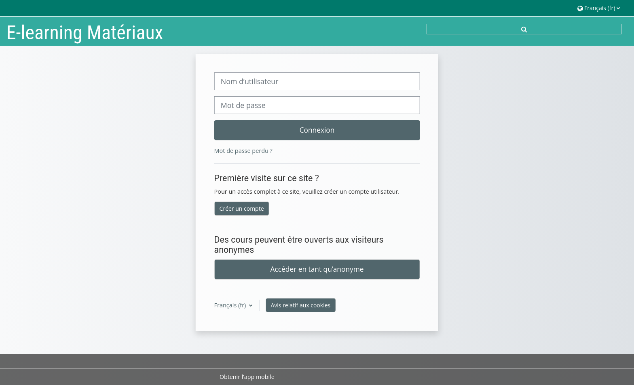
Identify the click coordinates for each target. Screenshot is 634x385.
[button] (598, 8)
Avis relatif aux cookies (300, 305)
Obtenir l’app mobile (247, 377)
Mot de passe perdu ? (243, 150)
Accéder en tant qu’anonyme (317, 269)
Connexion (317, 130)
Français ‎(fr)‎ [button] (230, 305)
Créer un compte (242, 208)
